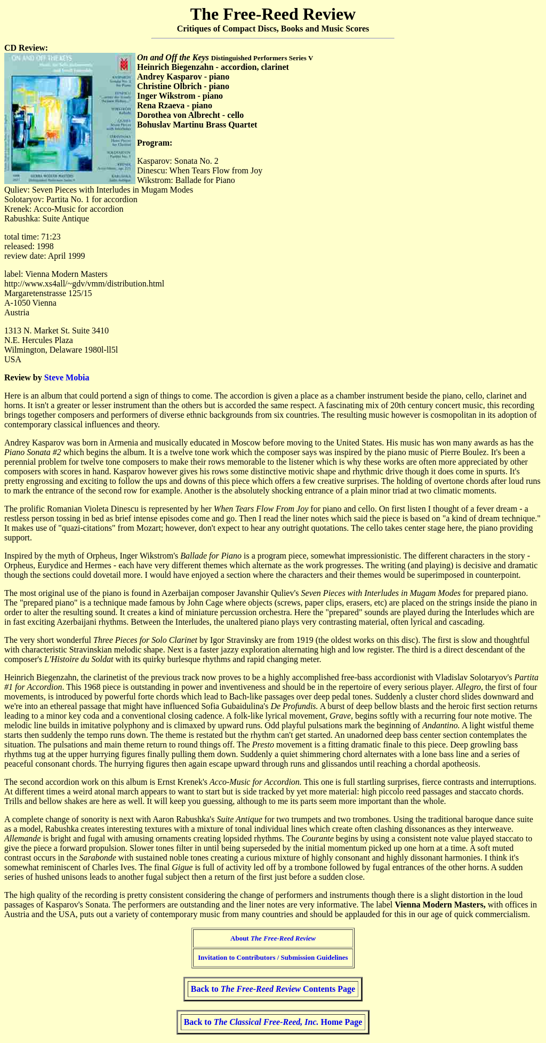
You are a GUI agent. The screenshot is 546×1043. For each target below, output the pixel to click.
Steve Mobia (67, 377)
